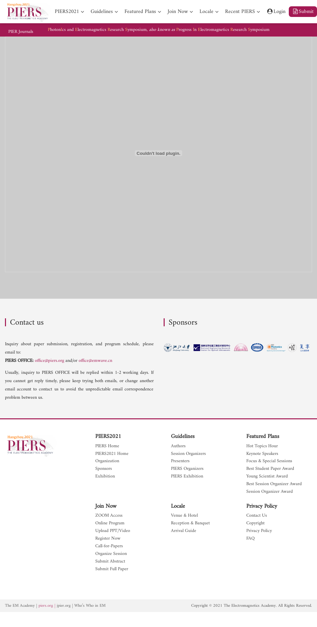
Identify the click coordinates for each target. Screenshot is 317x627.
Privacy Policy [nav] (259, 531)
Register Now (107, 539)
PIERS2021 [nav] (67, 11)
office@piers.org (49, 361)
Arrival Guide (183, 531)
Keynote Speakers (262, 454)
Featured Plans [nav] (140, 11)
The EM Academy (20, 605)
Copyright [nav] (255, 523)
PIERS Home (107, 446)
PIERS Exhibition (187, 476)
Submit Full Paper (111, 569)
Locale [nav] (206, 11)
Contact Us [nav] (256, 516)
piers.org (46, 605)
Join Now (106, 506)
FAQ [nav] (250, 539)
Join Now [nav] (178, 11)
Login (276, 11)
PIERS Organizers (187, 469)
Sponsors (103, 469)
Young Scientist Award (267, 476)
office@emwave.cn (95, 361)
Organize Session (111, 554)
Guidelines (183, 437)
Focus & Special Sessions (269, 461)
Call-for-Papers (109, 546)
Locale (178, 506)
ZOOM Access (108, 516)
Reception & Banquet (190, 523)
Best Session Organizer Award (274, 484)
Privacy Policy (261, 506)
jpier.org (64, 605)
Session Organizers (188, 454)
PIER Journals (20, 32)
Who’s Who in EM (90, 605)
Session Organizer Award (269, 492)
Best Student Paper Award (270, 469)
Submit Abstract (110, 562)
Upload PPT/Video (112, 531)
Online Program (109, 523)
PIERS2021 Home (111, 454)
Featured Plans (262, 437)
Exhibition (105, 476)
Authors (178, 446)
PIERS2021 (108, 437)
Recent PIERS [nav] (240, 11)
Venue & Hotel (184, 516)
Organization (107, 461)
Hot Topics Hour (262, 446)
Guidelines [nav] (102, 11)
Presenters (180, 461)
